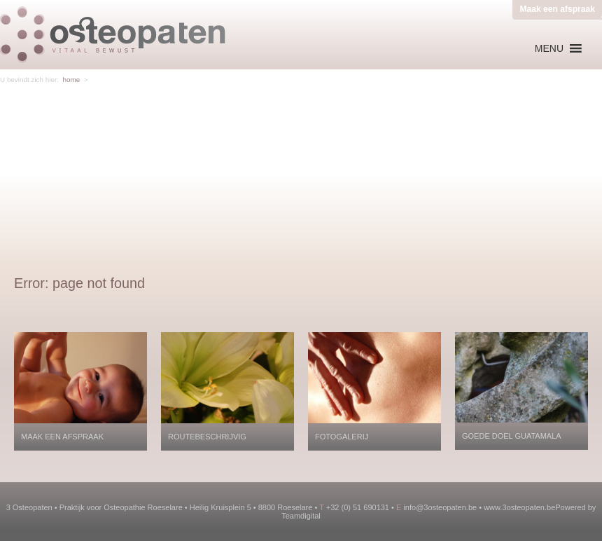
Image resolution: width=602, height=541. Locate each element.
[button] (549, 48)
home (71, 79)
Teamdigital (301, 516)
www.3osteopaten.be (519, 507)
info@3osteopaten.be (440, 507)
